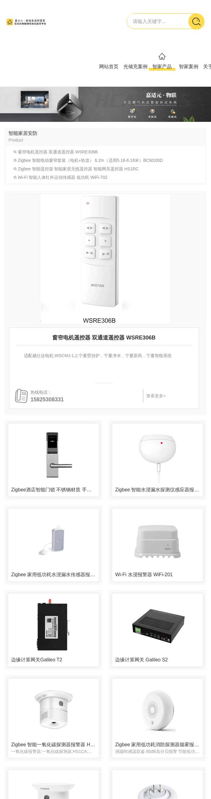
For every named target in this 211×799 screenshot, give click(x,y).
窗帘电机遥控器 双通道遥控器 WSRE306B (56, 151)
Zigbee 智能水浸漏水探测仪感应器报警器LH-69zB (157, 489)
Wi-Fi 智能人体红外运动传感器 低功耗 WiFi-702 (60, 177)
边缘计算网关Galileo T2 (36, 659)
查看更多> (156, 395)
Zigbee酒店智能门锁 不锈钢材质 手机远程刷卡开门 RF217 (53, 489)
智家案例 (188, 66)
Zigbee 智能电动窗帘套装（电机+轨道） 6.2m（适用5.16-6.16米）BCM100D (88, 160)
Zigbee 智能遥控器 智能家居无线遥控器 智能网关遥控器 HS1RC (76, 168)
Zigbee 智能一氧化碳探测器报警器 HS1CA (53, 744)
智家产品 (162, 66)
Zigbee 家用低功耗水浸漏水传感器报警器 (53, 574)
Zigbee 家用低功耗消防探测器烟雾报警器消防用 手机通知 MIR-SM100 (157, 744)
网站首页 (108, 66)
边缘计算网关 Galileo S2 (141, 659)
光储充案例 (135, 66)
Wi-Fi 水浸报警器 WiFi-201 (144, 574)
